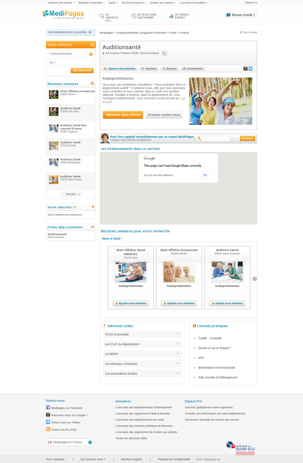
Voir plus (71, 194)
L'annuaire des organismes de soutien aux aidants (146, 432)
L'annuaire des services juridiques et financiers (144, 425)
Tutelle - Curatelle (210, 338)
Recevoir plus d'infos (123, 114)
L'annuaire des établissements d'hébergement (143, 407)
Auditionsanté (71, 235)
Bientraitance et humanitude (216, 367)
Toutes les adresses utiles (131, 438)
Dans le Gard (111, 238)
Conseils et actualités (192, 2)
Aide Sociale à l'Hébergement (217, 377)
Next (254, 278)
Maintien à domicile (90, 2)
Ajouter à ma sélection (122, 68)
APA (201, 357)
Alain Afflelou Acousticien (179, 250)
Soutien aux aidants (161, 2)
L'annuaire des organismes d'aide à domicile (142, 413)
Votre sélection (61, 207)
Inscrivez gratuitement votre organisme (209, 407)
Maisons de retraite (60, 2)
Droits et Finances (132, 2)
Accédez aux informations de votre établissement (215, 413)
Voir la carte (248, 32)
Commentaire (195, 68)
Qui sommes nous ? (93, 459)
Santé (112, 2)
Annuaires (123, 401)
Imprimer (151, 68)
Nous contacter (55, 459)
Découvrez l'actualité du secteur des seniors (212, 419)
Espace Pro (251, 2)
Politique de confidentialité (174, 459)
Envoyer (171, 68)
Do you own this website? (158, 175)
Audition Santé (227, 250)
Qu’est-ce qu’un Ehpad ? (214, 348)
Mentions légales (131, 459)
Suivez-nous (55, 400)
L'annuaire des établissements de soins (139, 419)
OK (205, 175)
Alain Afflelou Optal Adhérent (130, 252)
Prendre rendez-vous (164, 114)
